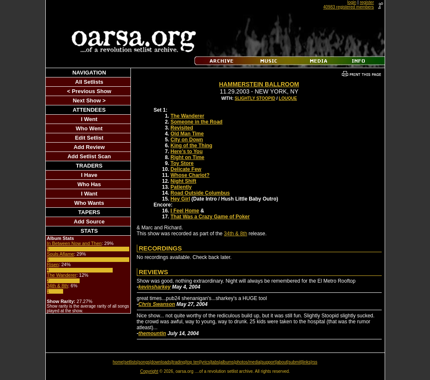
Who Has (89, 184)
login (351, 2)
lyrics (205, 362)
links (306, 362)
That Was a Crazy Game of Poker (210, 217)
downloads (161, 362)
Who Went (89, 128)
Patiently (181, 187)
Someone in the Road (197, 122)
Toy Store (182, 163)
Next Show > (89, 100)
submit (295, 362)
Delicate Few (186, 169)
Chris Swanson (157, 304)
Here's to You (187, 151)
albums (227, 362)
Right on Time (188, 157)
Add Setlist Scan (89, 156)
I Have (89, 175)
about (282, 362)
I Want (89, 193)
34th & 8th (57, 285)
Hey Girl (180, 199)
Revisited (182, 128)
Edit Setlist (89, 138)
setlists (131, 362)
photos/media (248, 362)
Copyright (149, 371)
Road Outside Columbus (200, 193)
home (118, 362)
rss (314, 362)
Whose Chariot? (190, 175)
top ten (193, 362)
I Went (89, 119)
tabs (215, 362)
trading (179, 362)
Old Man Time (187, 134)
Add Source (89, 221)
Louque (288, 98)
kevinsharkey (155, 287)
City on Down (187, 140)
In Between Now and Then (74, 243)
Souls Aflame (60, 253)
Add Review (89, 147)
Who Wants (89, 203)
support (268, 362)
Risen (53, 264)
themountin (152, 333)
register (367, 2)
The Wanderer (62, 275)
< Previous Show (89, 91)
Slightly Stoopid (255, 98)
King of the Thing (192, 146)
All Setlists (89, 82)
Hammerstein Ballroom (259, 84)
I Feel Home (185, 211)
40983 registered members (348, 7)
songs (144, 362)
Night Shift (184, 181)
